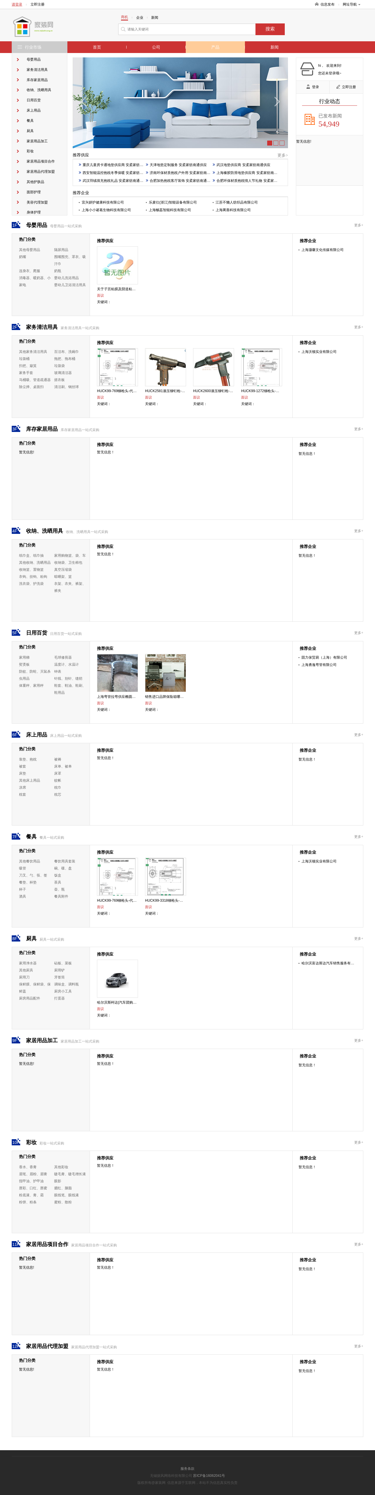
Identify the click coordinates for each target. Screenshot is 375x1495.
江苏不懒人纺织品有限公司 (237, 202)
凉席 (22, 787)
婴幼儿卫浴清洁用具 (70, 285)
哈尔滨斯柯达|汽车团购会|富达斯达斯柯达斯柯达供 (136, 1002)
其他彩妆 (61, 1167)
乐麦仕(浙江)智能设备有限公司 (173, 202)
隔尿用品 (61, 250)
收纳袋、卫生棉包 (68, 563)
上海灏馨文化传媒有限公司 (322, 250)
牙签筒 (59, 977)
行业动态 (329, 101)
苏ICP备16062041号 (209, 1476)
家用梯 (24, 657)
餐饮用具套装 (64, 861)
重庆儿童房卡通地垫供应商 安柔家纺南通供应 (116, 165)
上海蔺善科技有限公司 (233, 210)
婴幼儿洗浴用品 (66, 278)
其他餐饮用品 (29, 861)
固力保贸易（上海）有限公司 (324, 657)
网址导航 (351, 4)
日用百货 (34, 100)
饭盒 (57, 875)
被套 (22, 766)
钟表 (57, 671)
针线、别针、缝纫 (68, 678)
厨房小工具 (63, 991)
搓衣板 (59, 380)
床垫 (22, 773)
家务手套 (26, 373)
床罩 (57, 773)
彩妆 (30, 151)
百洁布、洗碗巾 (66, 352)
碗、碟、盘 (63, 868)
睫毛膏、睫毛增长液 (70, 1174)
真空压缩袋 (63, 570)
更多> (282, 155)
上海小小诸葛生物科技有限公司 (106, 210)
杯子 (22, 889)
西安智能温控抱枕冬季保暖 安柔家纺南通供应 (116, 173)
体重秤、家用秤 (31, 686)
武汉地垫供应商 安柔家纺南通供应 (241, 165)
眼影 (57, 1181)
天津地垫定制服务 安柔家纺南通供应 (176, 165)
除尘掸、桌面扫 (31, 387)
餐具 (30, 121)
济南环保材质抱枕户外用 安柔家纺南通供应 (181, 173)
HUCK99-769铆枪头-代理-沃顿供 (122, 391)
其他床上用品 (29, 780)
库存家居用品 (37, 80)
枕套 (22, 794)
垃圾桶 (24, 359)
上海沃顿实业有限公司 (319, 352)
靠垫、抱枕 (28, 759)
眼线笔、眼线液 (66, 1195)
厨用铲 (59, 970)
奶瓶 (57, 271)
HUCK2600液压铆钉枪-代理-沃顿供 (220, 391)
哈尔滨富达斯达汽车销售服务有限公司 (331, 963)
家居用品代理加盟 (41, 172)
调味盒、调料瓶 (66, 984)
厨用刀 (24, 977)
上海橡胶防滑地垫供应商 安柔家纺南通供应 (248, 173)
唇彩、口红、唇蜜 (33, 1188)
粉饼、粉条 (28, 1202)
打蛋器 (59, 998)
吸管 (22, 868)
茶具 (57, 882)
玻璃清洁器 (63, 373)
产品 (215, 47)
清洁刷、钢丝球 (66, 387)
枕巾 (57, 787)
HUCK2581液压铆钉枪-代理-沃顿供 (172, 391)
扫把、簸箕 (28, 366)
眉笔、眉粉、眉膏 (33, 1174)
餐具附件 (61, 896)
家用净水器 (28, 963)
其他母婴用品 (29, 250)
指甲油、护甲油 (31, 1181)
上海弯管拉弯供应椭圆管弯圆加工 (123, 697)
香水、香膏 (28, 1167)
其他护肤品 (35, 182)
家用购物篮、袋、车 (70, 555)
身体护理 (34, 212)
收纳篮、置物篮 (31, 570)
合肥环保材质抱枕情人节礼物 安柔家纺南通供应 (252, 181)
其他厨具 (26, 970)
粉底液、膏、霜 (31, 1195)
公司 (156, 47)
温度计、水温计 (66, 664)
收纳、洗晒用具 (39, 90)
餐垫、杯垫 (28, 882)
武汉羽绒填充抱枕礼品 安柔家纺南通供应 (113, 181)
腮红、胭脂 (63, 1188)
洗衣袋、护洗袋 (31, 584)
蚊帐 (57, 780)
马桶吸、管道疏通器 (35, 380)
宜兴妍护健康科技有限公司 (103, 202)
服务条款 (187, 1469)
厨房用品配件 (29, 998)
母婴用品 (34, 59)
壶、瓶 (59, 889)
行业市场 (33, 47)
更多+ (358, 225)
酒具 (22, 896)
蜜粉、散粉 (63, 1202)
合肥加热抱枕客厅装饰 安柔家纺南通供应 (180, 181)
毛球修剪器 (63, 657)
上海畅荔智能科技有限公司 (170, 210)
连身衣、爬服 (29, 271)
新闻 (274, 47)
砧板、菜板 (63, 963)
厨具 (30, 131)
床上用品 (34, 110)
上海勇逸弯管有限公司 (319, 665)
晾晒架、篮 (63, 577)
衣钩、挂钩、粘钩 (33, 577)
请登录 (17, 4)
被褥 (57, 759)
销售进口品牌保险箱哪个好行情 (169, 697)
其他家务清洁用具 (33, 352)
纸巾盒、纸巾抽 (31, 555)
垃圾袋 (59, 366)
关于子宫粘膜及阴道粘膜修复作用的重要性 (130, 289)
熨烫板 (24, 664)
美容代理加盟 (37, 202)
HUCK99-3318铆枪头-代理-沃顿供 (171, 900)
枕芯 (57, 794)
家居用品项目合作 (41, 161)
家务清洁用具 (37, 70)
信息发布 (328, 4)
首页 (97, 47)
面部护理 (34, 192)
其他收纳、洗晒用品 (35, 563)
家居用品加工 (37, 141)
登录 (312, 87)
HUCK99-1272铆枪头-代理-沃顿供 (267, 391)
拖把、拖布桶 (64, 359)
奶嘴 (22, 257)
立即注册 (37, 4)
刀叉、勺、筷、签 (33, 875)
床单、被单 (63, 766)
